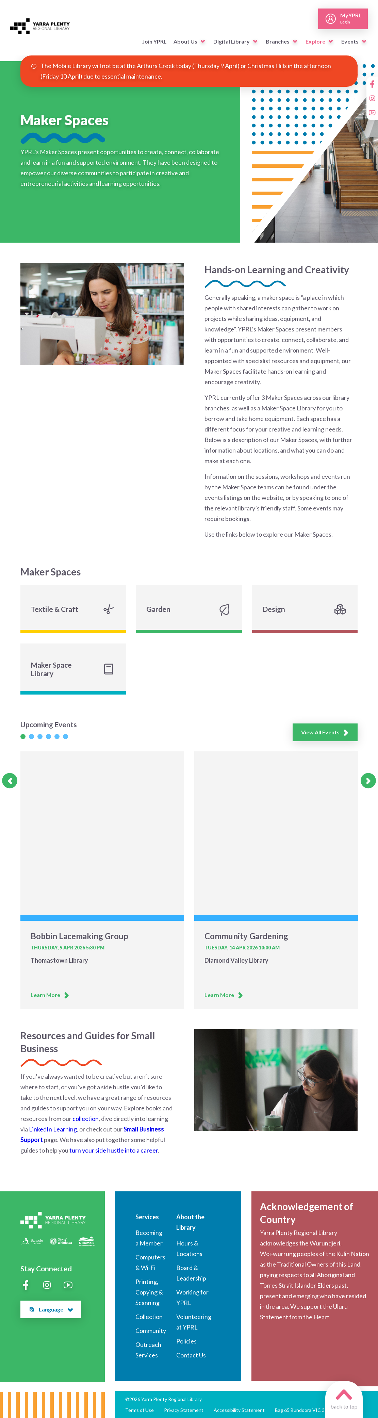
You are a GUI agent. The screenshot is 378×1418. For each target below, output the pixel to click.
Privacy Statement (183, 1410)
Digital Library (231, 41)
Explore (315, 41)
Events (350, 41)
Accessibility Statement (239, 1410)
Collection (149, 1316)
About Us (185, 41)
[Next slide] (368, 780)
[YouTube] (372, 113)
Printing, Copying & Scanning (149, 1292)
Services (147, 1217)
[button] (203, 41)
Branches (278, 41)
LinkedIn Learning (53, 1129)
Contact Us (191, 1355)
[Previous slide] (9, 780)
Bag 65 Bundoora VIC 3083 (304, 1410)
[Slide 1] (23, 736)
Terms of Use (139, 1410)
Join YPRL (154, 41)
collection (85, 1118)
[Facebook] (372, 84)
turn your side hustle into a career (113, 1150)
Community (150, 1330)
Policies (186, 1341)
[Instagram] (372, 98)
